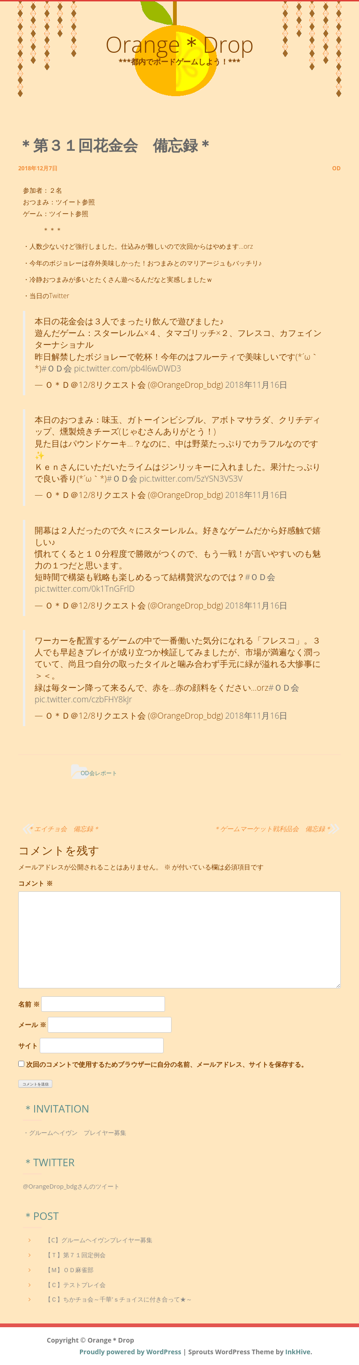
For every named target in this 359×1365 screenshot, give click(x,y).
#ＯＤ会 (56, 368)
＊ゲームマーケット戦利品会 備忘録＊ (272, 828)
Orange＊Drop (179, 44)
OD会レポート (98, 773)
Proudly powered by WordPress (130, 1351)
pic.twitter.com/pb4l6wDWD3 (127, 368)
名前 (29, 1004)
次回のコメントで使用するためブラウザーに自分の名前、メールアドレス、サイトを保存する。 (167, 1064)
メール (32, 1024)
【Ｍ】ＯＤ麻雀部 (69, 1270)
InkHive (297, 1351)
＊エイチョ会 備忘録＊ (64, 828)
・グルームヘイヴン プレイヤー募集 (74, 1132)
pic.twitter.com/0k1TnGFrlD (85, 588)
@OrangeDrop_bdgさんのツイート (71, 1186)
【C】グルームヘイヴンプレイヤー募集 (98, 1240)
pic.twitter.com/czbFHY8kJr (83, 699)
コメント (35, 883)
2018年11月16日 (256, 384)
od (336, 168)
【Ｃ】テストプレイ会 (75, 1285)
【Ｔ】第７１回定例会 (75, 1255)
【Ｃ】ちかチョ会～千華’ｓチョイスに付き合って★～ (118, 1299)
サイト (28, 1045)
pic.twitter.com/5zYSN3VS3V (191, 478)
